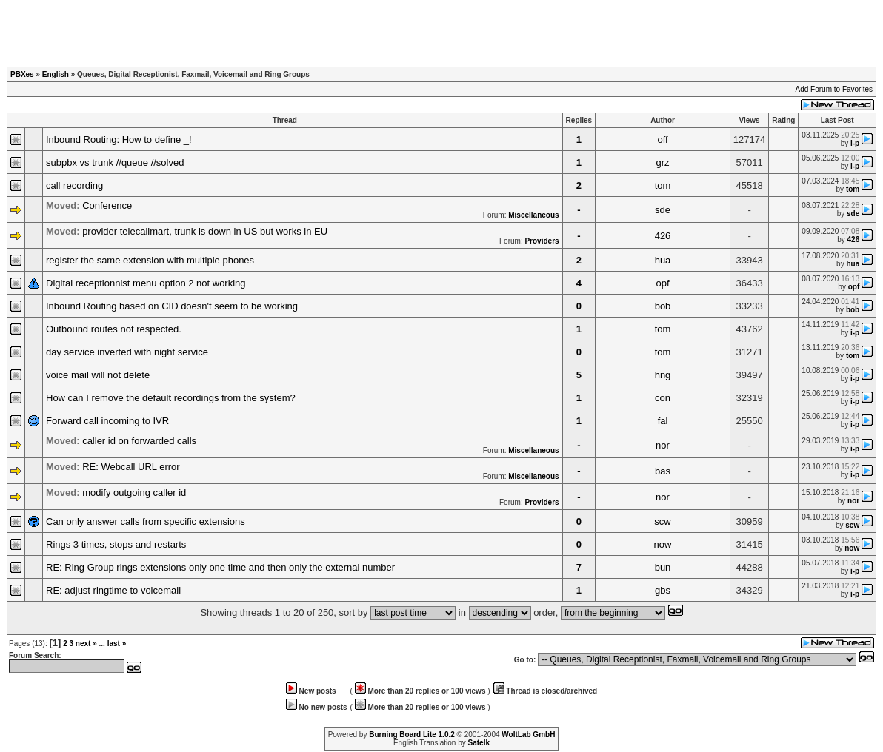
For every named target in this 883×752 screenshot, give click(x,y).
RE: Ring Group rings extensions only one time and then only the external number (220, 567)
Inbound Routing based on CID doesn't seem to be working (172, 306)
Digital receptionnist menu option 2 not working (146, 283)
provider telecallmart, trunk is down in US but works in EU (204, 231)
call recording (74, 185)
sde (662, 209)
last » (117, 643)
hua (663, 260)
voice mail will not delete (98, 374)
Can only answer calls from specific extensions (145, 521)
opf (662, 283)
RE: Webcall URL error (130, 466)
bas (662, 471)
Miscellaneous (533, 215)
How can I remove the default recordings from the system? (171, 397)
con (662, 397)
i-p (854, 143)
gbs (662, 590)
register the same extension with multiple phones (150, 260)
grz (662, 162)
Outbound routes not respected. (113, 329)
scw (662, 521)
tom (663, 185)
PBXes (22, 74)
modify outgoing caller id (134, 492)
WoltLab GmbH (528, 735)
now (663, 544)
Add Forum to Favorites (834, 89)
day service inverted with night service (127, 351)
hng (663, 374)
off (662, 139)
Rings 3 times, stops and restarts (116, 544)
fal (663, 420)
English (55, 74)
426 (663, 235)
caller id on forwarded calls (139, 440)
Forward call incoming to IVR (107, 420)
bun (663, 567)
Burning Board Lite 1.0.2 (412, 735)
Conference (107, 205)
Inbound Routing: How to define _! (119, 139)
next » (86, 643)
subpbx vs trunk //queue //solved (115, 162)
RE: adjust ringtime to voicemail (113, 590)
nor (663, 445)
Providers (541, 241)
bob (663, 306)
